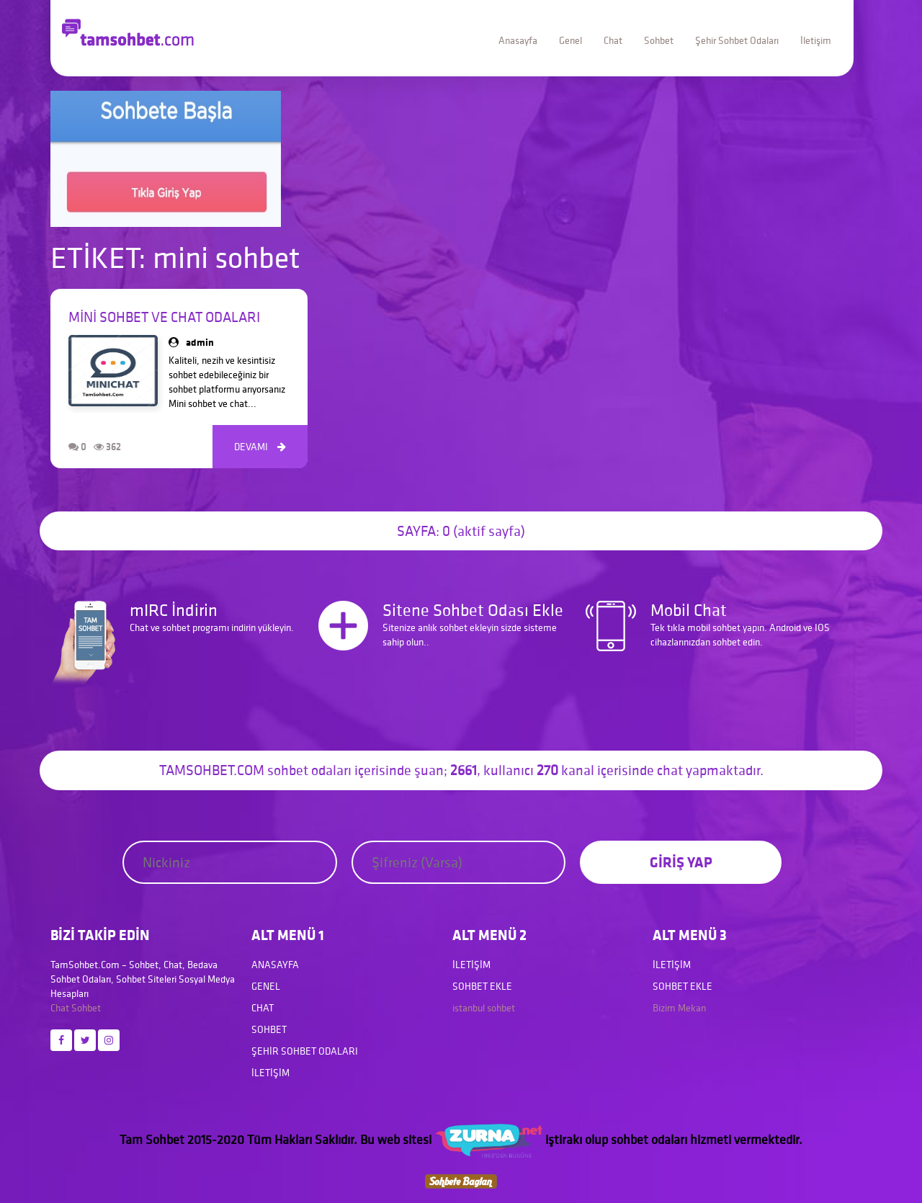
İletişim (815, 40)
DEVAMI (260, 446)
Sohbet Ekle (482, 986)
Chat (613, 40)
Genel (570, 40)
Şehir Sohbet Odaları (737, 40)
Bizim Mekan (679, 1007)
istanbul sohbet (483, 1007)
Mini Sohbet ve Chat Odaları (164, 317)
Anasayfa (517, 40)
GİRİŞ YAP (681, 862)
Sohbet (658, 40)
